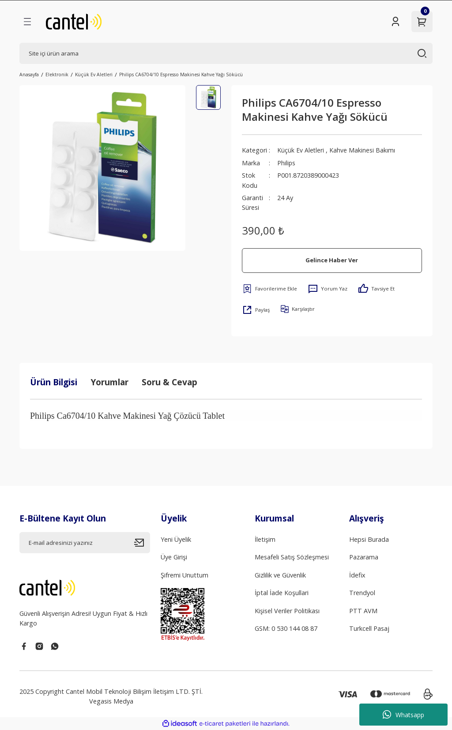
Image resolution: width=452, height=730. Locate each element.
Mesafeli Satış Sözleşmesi (292, 557)
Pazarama (363, 557)
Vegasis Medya (111, 701)
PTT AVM (363, 611)
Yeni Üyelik (176, 539)
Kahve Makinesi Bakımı (363, 150)
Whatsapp (403, 714)
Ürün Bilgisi (53, 382)
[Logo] (74, 22)
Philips (286, 163)
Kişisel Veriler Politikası (287, 611)
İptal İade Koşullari (282, 592)
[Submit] (142, 542)
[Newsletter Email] (84, 542)
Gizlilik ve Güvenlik (280, 575)
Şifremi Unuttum (184, 575)
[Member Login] (395, 21)
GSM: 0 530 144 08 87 (286, 628)
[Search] (226, 53)
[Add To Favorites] (269, 288)
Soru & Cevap (169, 382)
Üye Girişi (174, 557)
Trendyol (362, 592)
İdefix (357, 575)
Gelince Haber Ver (331, 260)
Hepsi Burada (369, 539)
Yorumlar (109, 382)
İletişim (265, 539)
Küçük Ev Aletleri (300, 150)
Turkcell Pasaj (369, 628)
